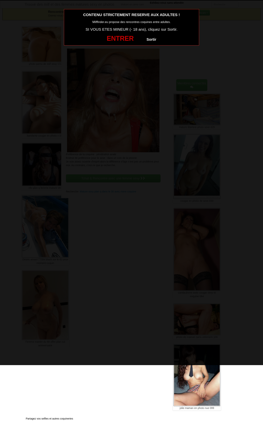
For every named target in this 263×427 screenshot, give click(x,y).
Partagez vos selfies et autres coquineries (49, 418)
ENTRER (120, 38)
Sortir (151, 39)
